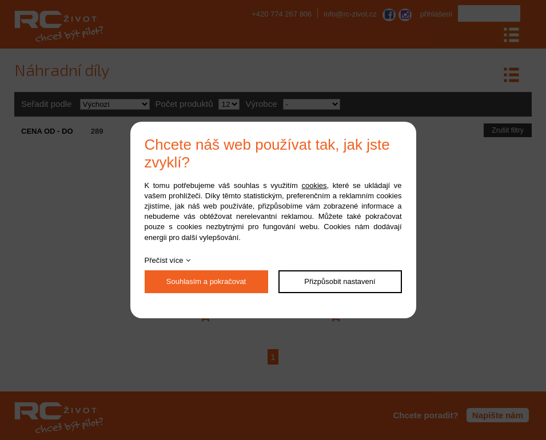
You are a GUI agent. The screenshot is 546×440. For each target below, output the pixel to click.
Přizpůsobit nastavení (339, 281)
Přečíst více (164, 260)
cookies (313, 185)
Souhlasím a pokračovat (206, 281)
